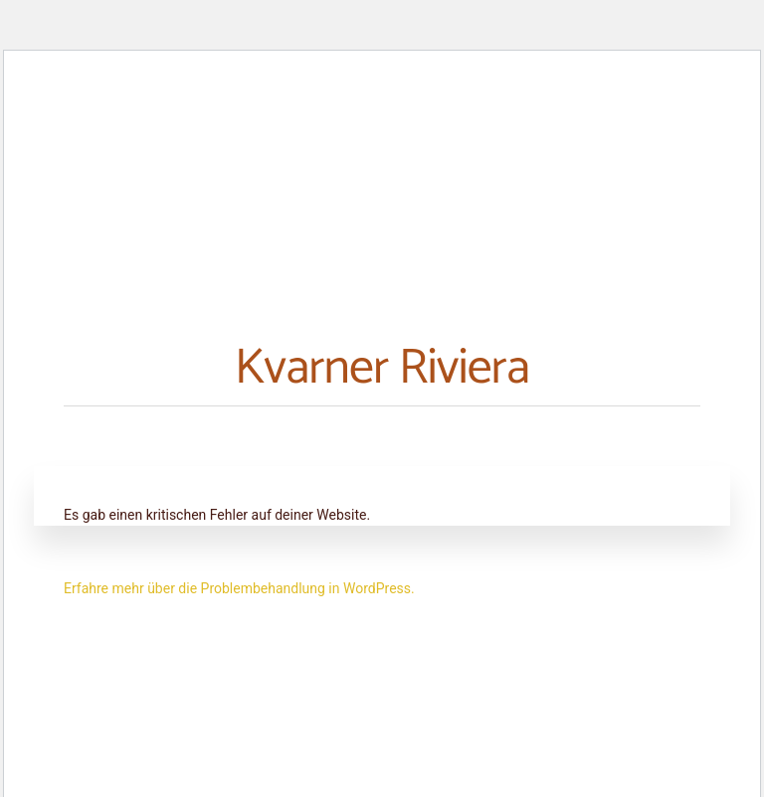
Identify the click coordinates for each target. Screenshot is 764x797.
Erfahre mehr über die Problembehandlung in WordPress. (239, 588)
